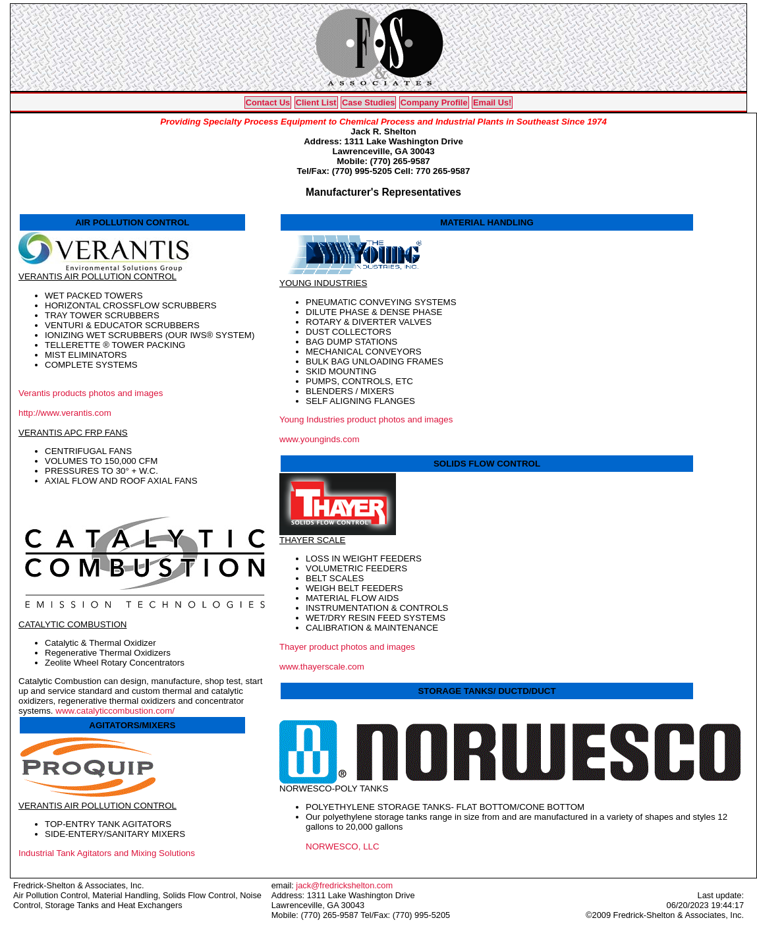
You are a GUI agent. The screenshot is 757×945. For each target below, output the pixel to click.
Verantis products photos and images (90, 393)
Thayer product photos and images (347, 647)
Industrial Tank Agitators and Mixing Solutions (106, 853)
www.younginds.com (319, 439)
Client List (316, 102)
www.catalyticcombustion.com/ (115, 711)
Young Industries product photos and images (366, 419)
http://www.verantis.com (64, 413)
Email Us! (492, 102)
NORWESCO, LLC (342, 846)
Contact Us (268, 102)
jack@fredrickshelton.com (344, 885)
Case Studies (368, 102)
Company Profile (434, 102)
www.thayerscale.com (321, 667)
